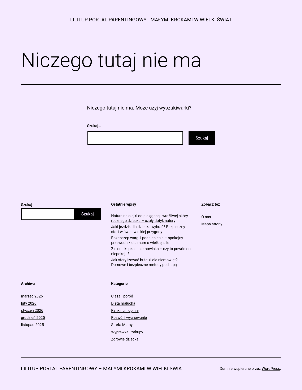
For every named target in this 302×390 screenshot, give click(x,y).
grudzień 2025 (33, 317)
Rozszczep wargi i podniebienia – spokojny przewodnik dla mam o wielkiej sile (147, 240)
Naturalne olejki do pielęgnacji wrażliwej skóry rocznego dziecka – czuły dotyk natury (149, 218)
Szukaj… (94, 126)
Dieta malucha (123, 303)
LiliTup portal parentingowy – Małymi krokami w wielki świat (103, 369)
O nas (206, 217)
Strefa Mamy (122, 324)
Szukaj (26, 204)
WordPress (271, 368)
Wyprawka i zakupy (127, 332)
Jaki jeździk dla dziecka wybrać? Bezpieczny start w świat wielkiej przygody (148, 229)
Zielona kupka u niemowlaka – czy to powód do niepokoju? (151, 251)
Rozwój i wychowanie (129, 317)
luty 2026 (28, 303)
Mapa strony (211, 224)
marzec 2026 (32, 296)
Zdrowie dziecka (124, 339)
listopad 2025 (32, 324)
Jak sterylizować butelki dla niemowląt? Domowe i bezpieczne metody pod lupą (144, 262)
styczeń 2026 (32, 310)
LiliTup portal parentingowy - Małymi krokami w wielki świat (151, 20)
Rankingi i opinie (125, 310)
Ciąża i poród (122, 296)
